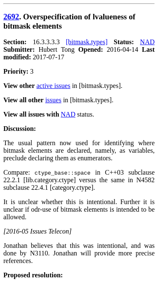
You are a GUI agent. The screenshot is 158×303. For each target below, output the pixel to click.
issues (53, 100)
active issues (53, 85)
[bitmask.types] (86, 41)
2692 (11, 16)
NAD (147, 41)
